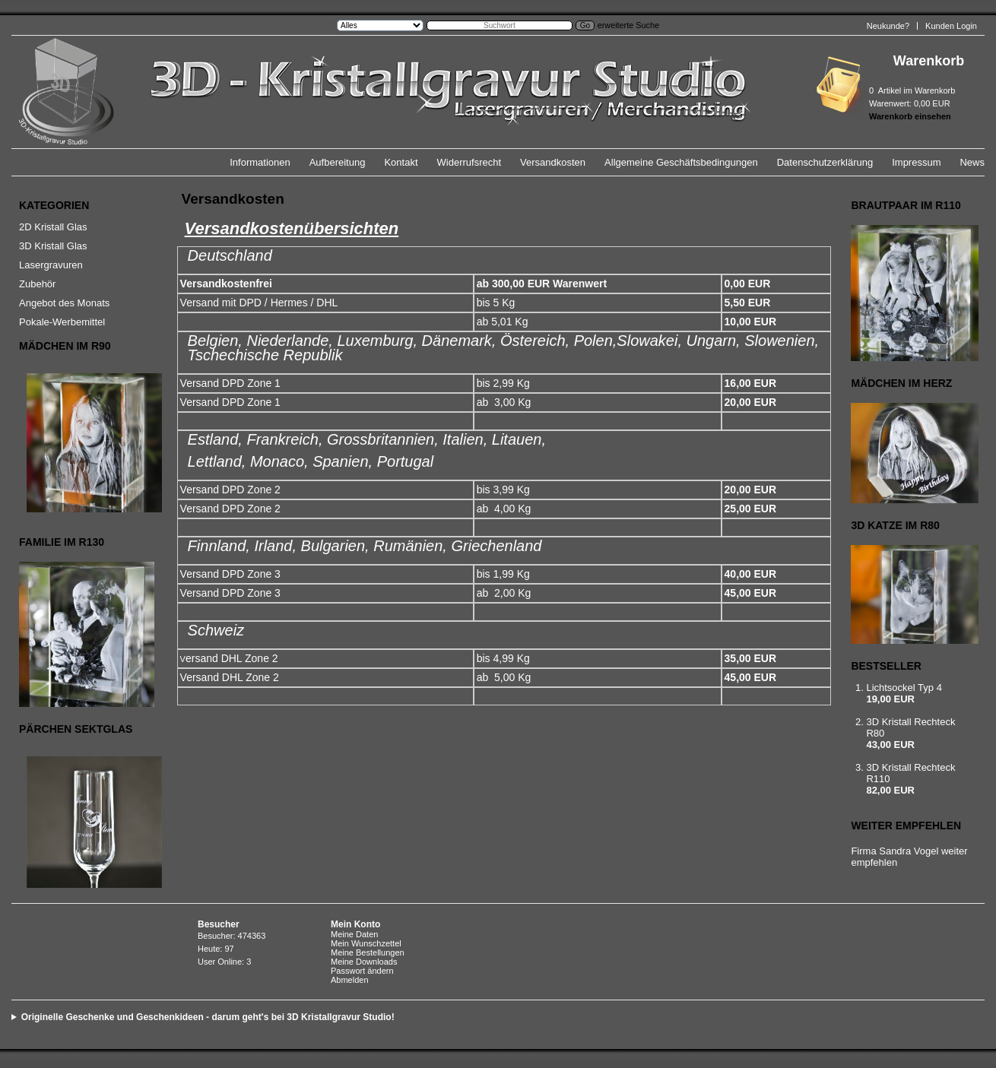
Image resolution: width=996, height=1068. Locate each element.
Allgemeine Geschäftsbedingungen (681, 162)
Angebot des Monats (64, 303)
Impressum (916, 162)
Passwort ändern (362, 970)
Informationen (260, 162)
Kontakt (400, 162)
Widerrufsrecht (469, 162)
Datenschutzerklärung (825, 162)
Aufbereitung (337, 162)
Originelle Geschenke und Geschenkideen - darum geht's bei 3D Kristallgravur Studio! (208, 1017)
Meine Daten (354, 934)
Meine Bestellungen (367, 952)
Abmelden (350, 979)
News (972, 162)
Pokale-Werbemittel (62, 322)
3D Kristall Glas (53, 246)
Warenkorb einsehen (910, 116)
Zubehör (37, 284)
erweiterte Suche (628, 25)
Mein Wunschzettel (366, 943)
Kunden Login (951, 25)
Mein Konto (355, 924)
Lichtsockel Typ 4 (903, 687)
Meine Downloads (364, 961)
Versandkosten (552, 162)
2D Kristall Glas (53, 227)
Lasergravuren (51, 265)
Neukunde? (888, 25)
